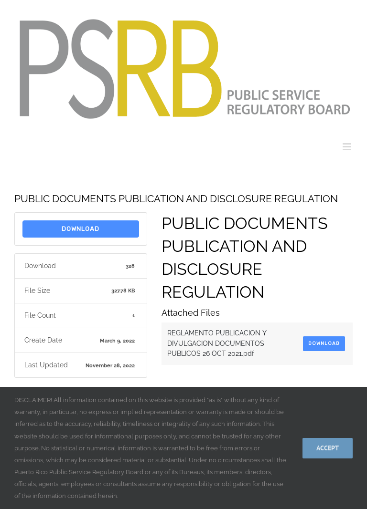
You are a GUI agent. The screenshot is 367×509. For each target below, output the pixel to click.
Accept (327, 448)
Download (80, 228)
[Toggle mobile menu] (348, 147)
